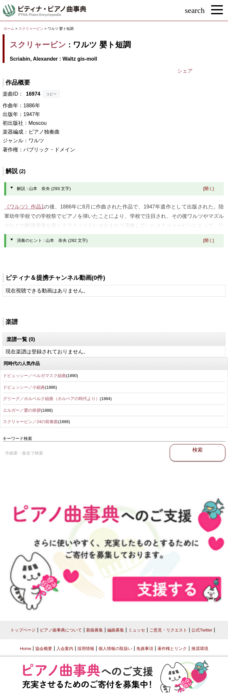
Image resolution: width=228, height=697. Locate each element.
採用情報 (85, 648)
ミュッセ (136, 630)
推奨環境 (199, 648)
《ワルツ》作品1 (24, 206)
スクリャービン (30, 28)
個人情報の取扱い (115, 648)
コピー (51, 94)
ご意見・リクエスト (168, 630)
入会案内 (64, 648)
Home (25, 648)
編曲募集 (115, 630)
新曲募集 (94, 630)
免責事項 (144, 648)
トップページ (23, 630)
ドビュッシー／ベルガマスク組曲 (34, 375)
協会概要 (43, 648)
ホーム (9, 28)
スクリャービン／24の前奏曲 (30, 421)
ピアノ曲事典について (61, 630)
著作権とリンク (172, 648)
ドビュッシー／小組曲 (24, 387)
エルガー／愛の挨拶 (22, 410)
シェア (185, 71)
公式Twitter (201, 630)
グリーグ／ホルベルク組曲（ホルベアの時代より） (51, 398)
